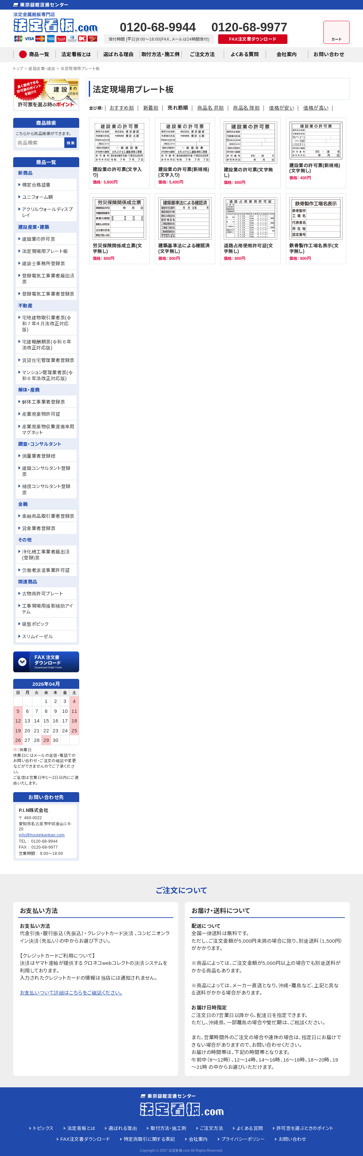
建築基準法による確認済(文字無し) (185, 229)
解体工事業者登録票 (43, 401)
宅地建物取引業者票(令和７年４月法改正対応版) (47, 323)
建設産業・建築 (41, 68)
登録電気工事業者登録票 (48, 293)
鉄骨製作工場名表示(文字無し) (316, 229)
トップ (18, 68)
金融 (23, 504)
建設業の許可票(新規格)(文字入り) (185, 153)
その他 (25, 539)
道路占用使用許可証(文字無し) (250, 229)
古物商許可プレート (42, 593)
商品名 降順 (246, 107)
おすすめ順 (122, 107)
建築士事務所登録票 (43, 263)
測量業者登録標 (38, 455)
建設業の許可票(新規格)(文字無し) (316, 153)
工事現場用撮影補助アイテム (47, 608)
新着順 (150, 107)
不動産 (25, 305)
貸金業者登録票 (38, 528)
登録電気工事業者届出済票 (48, 278)
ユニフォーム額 (37, 196)
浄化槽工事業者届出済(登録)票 (46, 554)
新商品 (25, 172)
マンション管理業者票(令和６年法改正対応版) (47, 375)
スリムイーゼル (37, 636)
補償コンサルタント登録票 (46, 489)
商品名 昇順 (210, 107)
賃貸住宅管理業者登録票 (48, 360)
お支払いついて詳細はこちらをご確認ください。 (71, 992)
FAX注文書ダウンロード (253, 39)
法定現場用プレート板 (80, 68)
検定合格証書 (36, 184)
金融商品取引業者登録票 (48, 515)
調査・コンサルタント (40, 443)
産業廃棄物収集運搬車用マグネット (48, 429)
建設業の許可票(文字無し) (250, 153)
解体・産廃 (29, 389)
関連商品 (27, 581)
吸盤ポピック (35, 623)
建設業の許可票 (38, 238)
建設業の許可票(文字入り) (119, 153)
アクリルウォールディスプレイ (47, 212)
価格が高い (315, 107)
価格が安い (281, 107)
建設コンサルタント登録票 (46, 471)
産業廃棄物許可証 (41, 413)
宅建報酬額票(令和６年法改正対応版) (47, 344)
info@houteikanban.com (42, 834)
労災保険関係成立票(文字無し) (119, 229)
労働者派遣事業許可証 (46, 570)
